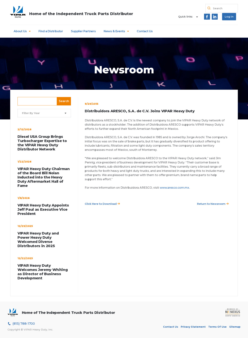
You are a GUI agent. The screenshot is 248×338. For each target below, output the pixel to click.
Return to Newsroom (213, 203)
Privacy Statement (193, 326)
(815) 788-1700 (21, 324)
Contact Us (145, 31)
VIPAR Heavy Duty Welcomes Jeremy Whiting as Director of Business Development (43, 271)
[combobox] (42, 113)
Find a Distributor (51, 31)
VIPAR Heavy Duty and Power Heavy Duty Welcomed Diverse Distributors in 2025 (38, 239)
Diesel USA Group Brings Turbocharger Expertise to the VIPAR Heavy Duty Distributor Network (42, 142)
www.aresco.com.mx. (175, 187)
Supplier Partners (83, 31)
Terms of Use (217, 326)
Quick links (185, 16)
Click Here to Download (102, 203)
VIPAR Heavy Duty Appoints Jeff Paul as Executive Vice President (43, 209)
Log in (229, 16)
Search (64, 101)
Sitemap (234, 326)
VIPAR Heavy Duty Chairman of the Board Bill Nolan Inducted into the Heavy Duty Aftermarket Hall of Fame (44, 177)
